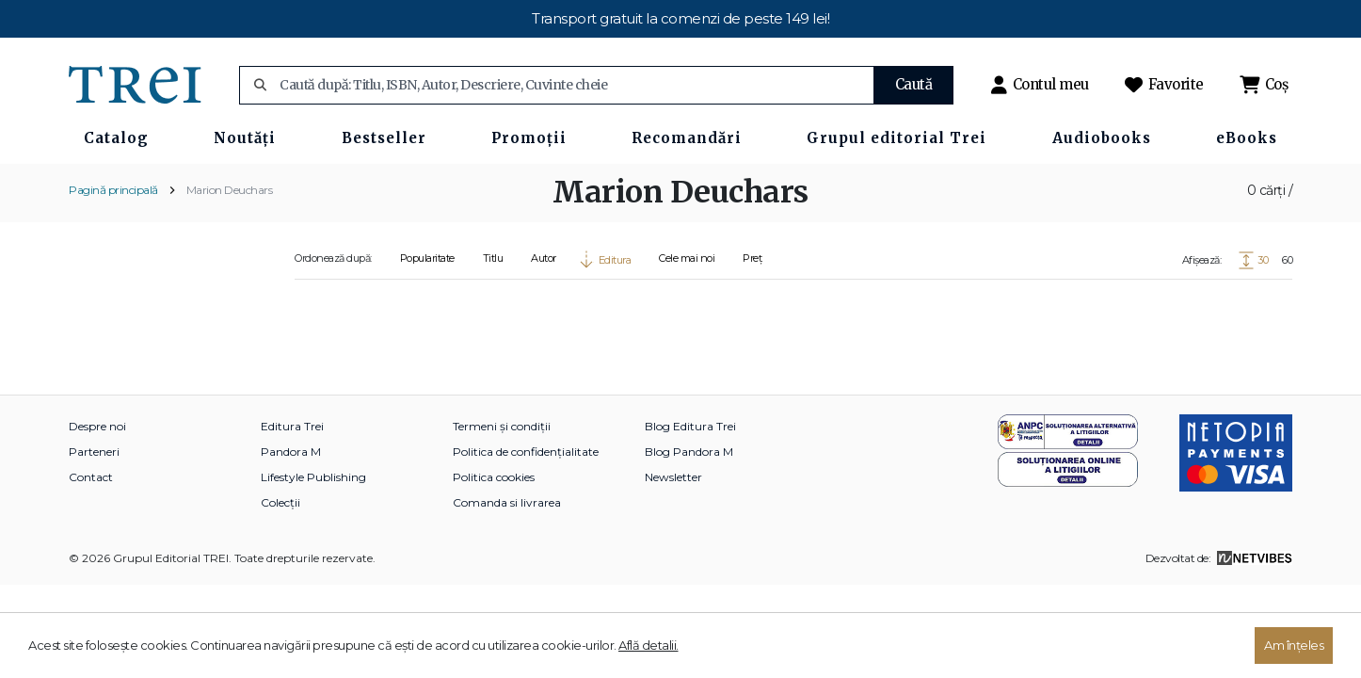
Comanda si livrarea (507, 502)
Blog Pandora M (689, 451)
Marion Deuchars (229, 190)
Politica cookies (494, 477)
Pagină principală (113, 190)
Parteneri (94, 451)
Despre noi (97, 426)
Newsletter (673, 477)
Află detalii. (648, 645)
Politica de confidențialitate (526, 451)
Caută (914, 84)
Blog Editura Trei (690, 426)
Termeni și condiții (502, 426)
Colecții (280, 502)
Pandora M (291, 451)
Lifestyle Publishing (313, 477)
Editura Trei (292, 426)
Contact (91, 477)
